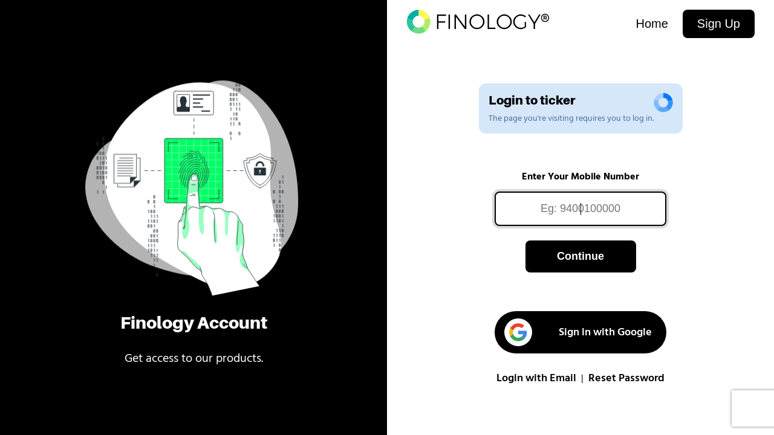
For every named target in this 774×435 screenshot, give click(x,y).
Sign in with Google (578, 332)
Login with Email (536, 378)
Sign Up (718, 23)
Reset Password (626, 378)
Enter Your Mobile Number (580, 177)
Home (652, 23)
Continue (580, 256)
